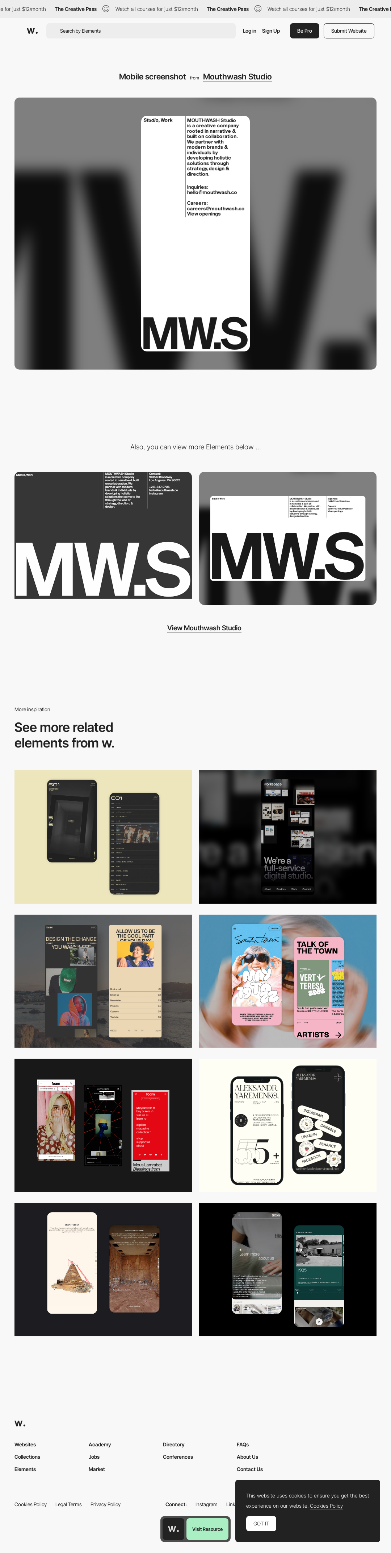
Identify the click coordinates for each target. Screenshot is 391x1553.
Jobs (94, 1457)
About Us (247, 1457)
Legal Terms (68, 1504)
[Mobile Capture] (103, 837)
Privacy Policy (106, 1504)
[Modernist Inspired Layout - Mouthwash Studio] (103, 535)
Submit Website (349, 31)
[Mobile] (288, 837)
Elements (25, 1469)
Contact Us (250, 1469)
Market (97, 1469)
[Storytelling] (103, 1269)
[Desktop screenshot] (288, 538)
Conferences (178, 1457)
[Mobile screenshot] (103, 981)
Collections (27, 1457)
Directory (174, 1444)
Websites (25, 1444)
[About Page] (288, 1269)
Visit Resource (207, 1529)
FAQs (243, 1444)
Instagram (207, 1504)
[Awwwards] (32, 31)
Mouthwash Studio (237, 77)
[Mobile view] (103, 1125)
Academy (100, 1444)
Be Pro (304, 31)
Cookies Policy (30, 1504)
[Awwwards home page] (173, 1529)
